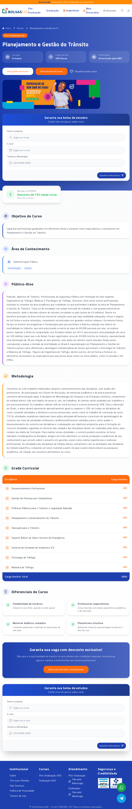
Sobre (13, 775)
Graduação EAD (47, 780)
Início (6, 28)
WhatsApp (109, 10)
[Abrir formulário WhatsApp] (121, 787)
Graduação (52, 10)
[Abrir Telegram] (121, 798)
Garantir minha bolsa (112, 175)
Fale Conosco (17, 785)
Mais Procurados (91, 10)
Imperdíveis (71, 10)
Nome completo (15, 131)
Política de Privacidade (22, 790)
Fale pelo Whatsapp (76, 781)
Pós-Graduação (34, 10)
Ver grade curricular (17, 71)
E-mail (10, 143)
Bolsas (20, 28)
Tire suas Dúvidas (19, 780)
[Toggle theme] (128, 11)
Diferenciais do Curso (51, 71)
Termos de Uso (18, 796)
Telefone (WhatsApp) (17, 156)
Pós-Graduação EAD (50, 775)
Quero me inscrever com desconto (66, 669)
